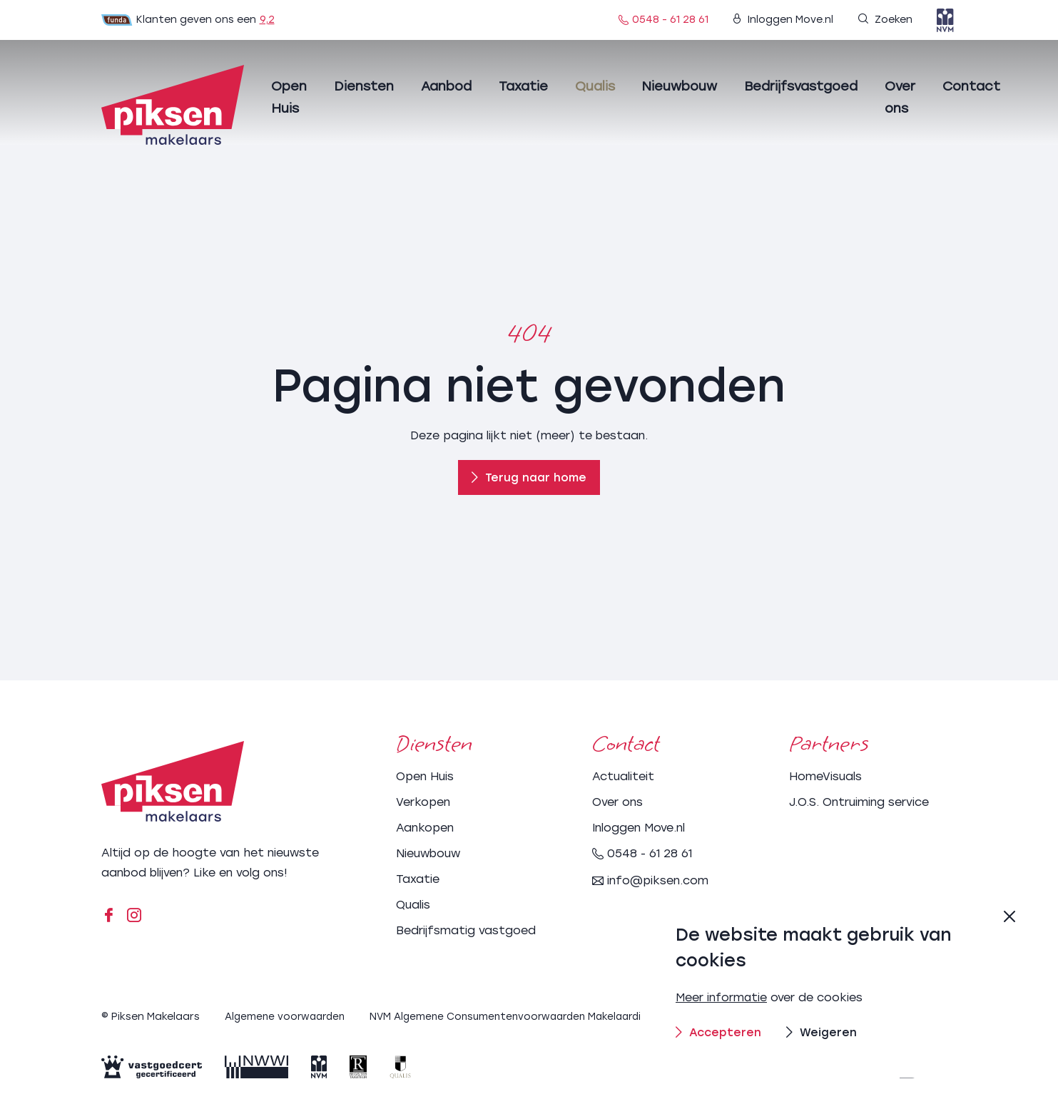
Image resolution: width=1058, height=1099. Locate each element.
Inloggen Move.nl (783, 20)
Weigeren (823, 1031)
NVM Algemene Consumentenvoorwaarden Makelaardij (517, 1015)
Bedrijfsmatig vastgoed (466, 929)
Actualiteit (623, 775)
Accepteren (719, 1031)
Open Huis (425, 775)
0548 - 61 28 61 (663, 20)
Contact (971, 86)
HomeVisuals (825, 775)
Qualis (595, 86)
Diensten (364, 86)
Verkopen (423, 800)
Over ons (617, 800)
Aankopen (425, 826)
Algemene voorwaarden (287, 1015)
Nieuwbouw (679, 86)
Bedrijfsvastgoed (801, 86)
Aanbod (446, 86)
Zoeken (885, 20)
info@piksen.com (650, 879)
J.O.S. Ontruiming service (859, 800)
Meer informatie (722, 997)
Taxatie (523, 86)
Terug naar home (529, 477)
